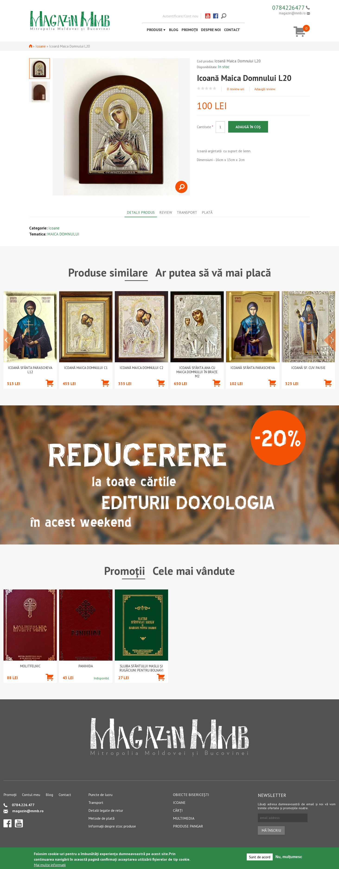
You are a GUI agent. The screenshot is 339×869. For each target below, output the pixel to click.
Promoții (190, 29)
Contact (232, 29)
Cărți (178, 810)
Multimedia (183, 818)
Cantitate (205, 127)
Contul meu (31, 794)
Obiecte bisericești (191, 794)
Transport (95, 802)
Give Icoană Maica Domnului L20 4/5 (211, 88)
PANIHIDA (86, 666)
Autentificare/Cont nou (180, 16)
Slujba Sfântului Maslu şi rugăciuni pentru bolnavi (141, 668)
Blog (173, 29)
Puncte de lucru (100, 794)
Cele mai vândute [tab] (194, 570)
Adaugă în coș (248, 127)
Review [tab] (165, 212)
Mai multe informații (50, 865)
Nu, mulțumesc (288, 857)
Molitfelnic (30, 666)
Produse (154, 29)
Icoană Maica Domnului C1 (86, 368)
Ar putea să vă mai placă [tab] (213, 272)
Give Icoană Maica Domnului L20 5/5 (215, 88)
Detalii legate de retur (105, 810)
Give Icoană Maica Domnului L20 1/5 (199, 88)
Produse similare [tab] (108, 272)
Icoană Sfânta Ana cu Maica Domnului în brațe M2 (197, 372)
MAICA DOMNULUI (63, 234)
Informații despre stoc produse (112, 826)
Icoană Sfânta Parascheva (252, 368)
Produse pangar (188, 826)
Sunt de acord (259, 857)
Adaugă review (264, 89)
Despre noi (211, 29)
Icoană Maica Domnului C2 (141, 368)
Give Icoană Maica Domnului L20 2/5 (203, 88)
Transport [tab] (187, 212)
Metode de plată (101, 818)
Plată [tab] (207, 212)
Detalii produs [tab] (141, 212)
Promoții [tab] (124, 570)
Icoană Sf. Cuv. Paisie (308, 368)
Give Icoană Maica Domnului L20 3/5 (207, 88)
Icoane (40, 46)
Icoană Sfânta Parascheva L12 (30, 370)
